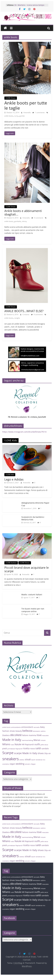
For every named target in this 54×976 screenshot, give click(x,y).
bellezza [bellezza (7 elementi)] (27, 731)
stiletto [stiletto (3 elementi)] (21, 760)
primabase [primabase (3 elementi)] (11, 749)
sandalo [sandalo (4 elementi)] (45, 748)
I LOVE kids (10, 474)
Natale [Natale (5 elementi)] (18, 744)
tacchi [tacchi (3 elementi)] (33, 760)
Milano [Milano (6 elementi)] (6, 744)
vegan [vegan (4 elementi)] (12, 764)
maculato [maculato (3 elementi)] (45, 735)
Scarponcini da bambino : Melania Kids (33, 518)
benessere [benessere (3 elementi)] (36, 731)
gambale (17, 221)
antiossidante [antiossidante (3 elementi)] (16, 727)
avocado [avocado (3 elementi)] (37, 727)
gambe (22, 116)
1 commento (38, 112)
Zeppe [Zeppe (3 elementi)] (33, 764)
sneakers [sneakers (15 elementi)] (10, 758)
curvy (16, 116)
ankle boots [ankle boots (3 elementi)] (6, 727)
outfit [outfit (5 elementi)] (37, 744)
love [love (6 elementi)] (39, 735)
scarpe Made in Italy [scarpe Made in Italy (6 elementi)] (25, 753)
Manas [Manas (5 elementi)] (37, 740)
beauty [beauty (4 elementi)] (19, 731)
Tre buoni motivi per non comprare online (32, 610)
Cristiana (26, 314)
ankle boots (8, 116)
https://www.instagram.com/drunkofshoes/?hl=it (24, 431)
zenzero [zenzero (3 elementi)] (28, 764)
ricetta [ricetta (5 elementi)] (26, 748)
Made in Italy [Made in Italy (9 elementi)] (11, 739)
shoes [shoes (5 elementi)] (41, 753)
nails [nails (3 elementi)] (12, 745)
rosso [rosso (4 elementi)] (32, 748)
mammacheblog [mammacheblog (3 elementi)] (27, 740)
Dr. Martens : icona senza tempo (29, 5)
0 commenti (37, 218)
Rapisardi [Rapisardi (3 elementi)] (19, 749)
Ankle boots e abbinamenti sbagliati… (23, 212)
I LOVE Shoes (11, 98)
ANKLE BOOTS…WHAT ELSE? (24, 311)
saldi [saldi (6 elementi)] (38, 748)
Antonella (27, 112)
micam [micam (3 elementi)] (43, 740)
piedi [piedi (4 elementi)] (4, 748)
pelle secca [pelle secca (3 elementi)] (44, 745)
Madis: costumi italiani (31, 594)
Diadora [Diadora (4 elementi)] (6, 735)
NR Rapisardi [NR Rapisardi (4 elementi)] (28, 744)
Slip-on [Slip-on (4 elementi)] (47, 753)
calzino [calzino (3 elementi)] (43, 731)
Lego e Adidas (13, 479)
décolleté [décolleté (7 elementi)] (16, 735)
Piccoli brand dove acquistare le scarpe (26, 569)
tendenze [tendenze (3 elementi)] (39, 760)
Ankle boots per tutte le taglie (25, 105)
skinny (24, 221)
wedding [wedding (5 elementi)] (20, 763)
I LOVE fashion (11, 563)
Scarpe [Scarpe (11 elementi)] (7, 752)
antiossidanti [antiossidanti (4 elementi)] (27, 727)
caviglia (17, 318)
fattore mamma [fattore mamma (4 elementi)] (29, 735)
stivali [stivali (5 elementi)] (28, 759)
